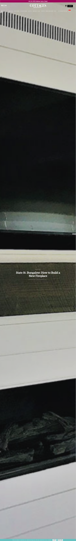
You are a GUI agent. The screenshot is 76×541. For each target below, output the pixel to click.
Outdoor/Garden (23, 11)
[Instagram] (4, 6)
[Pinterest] (6, 6)
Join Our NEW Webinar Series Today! (38, 1)
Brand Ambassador (49, 11)
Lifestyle (30, 11)
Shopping (43, 11)
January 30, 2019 (32, 279)
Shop (55, 11)
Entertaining (16, 11)
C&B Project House (36, 11)
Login (70, 6)
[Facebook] (2, 6)
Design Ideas (10, 11)
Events (69, 11)
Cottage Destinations (62, 11)
